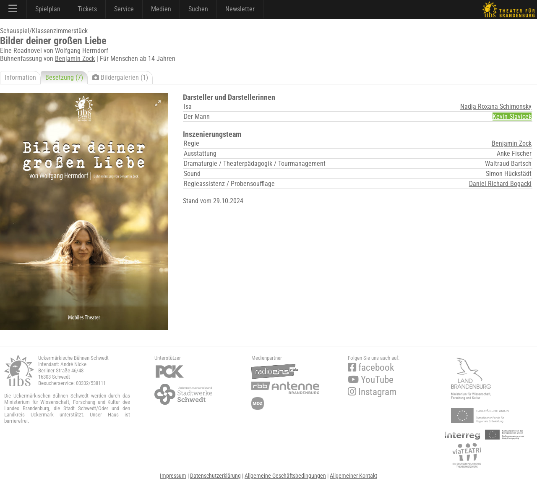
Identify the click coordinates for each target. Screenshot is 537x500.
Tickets (87, 9)
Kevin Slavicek (512, 116)
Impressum (173, 475)
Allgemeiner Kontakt (353, 475)
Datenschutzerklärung (215, 475)
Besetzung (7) (64, 77)
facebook (371, 367)
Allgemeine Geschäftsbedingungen (285, 475)
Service (124, 9)
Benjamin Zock (75, 59)
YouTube (371, 379)
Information (20, 77)
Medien (161, 9)
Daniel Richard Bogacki (500, 184)
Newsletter (240, 9)
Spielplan (47, 9)
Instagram (372, 392)
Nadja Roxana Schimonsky (496, 106)
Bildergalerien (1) (120, 77)
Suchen (198, 9)
